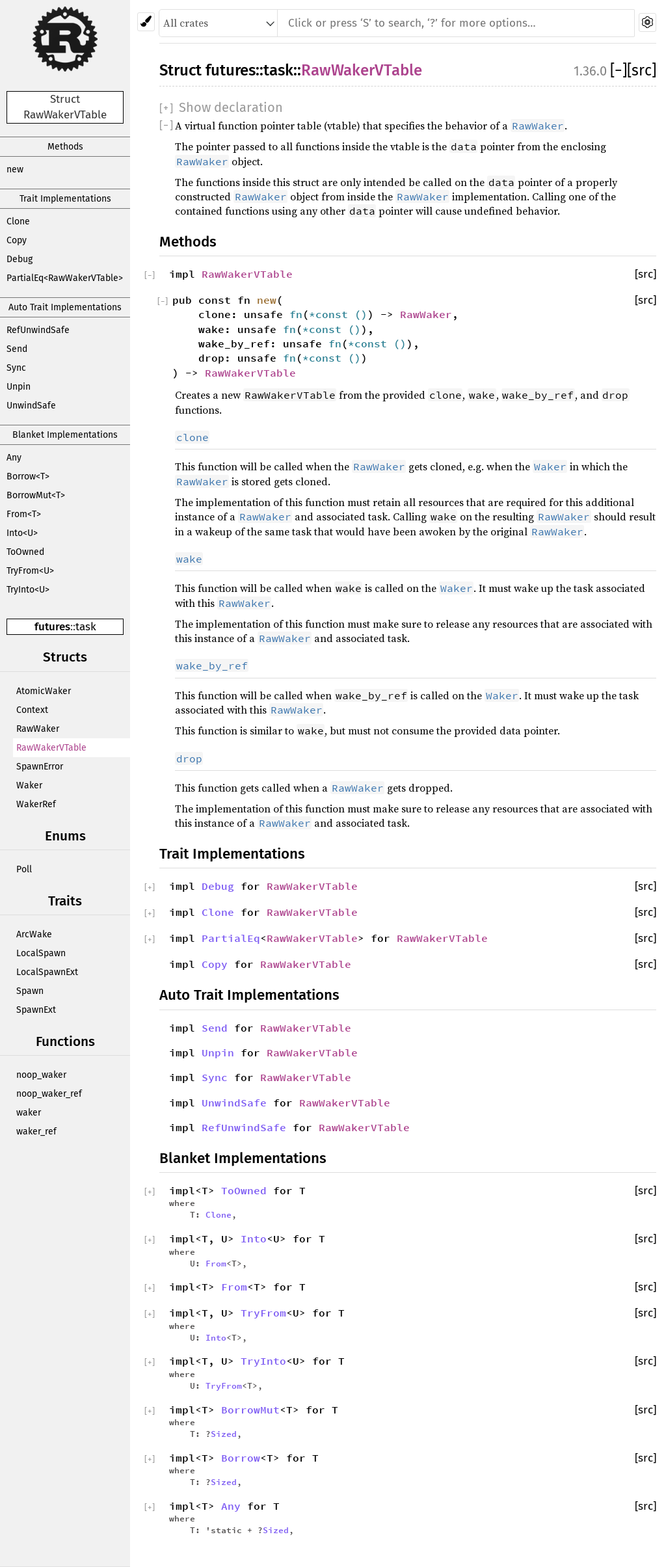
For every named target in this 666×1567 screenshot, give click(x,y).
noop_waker (41, 1074)
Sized (224, 1433)
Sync (16, 367)
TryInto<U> (28, 589)
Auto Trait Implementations (65, 307)
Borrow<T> (28, 476)
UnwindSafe (31, 405)
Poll (24, 869)
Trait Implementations (65, 198)
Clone (18, 221)
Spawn (30, 991)
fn (295, 314)
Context (32, 710)
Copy (17, 240)
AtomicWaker (43, 691)
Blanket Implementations (65, 434)
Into (254, 1238)
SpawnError (39, 766)
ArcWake (34, 934)
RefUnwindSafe (38, 330)
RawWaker (37, 728)
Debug (20, 259)
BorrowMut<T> (36, 495)
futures (52, 627)
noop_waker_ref (49, 1093)
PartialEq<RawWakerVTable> (65, 278)
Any (14, 457)
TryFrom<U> (30, 570)
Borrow (240, 1457)
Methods (65, 146)
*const (331, 314)
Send (17, 349)
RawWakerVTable (51, 747)
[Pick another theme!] (146, 21)
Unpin (19, 386)
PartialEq (231, 937)
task (85, 627)
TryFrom (263, 1312)
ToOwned (25, 551)
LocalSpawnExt (47, 972)
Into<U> (22, 533)
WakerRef (36, 804)
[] (618, 70)
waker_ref (36, 1131)
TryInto (263, 1360)
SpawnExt (36, 1009)
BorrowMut (250, 1409)
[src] (641, 70)
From (216, 1263)
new (15, 169)
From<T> (24, 514)
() (360, 314)
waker (28, 1112)
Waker (29, 785)
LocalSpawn (41, 953)
